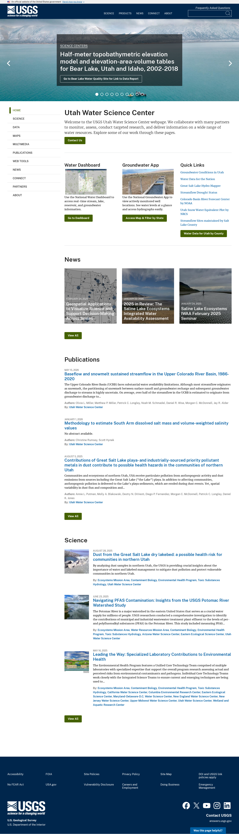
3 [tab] (106, 94)
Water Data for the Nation (197, 179)
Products (125, 13)
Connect (154, 13)
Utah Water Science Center (86, 407)
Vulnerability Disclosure (99, 784)
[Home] (22, 16)
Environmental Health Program (177, 580)
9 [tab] (137, 94)
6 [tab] (122, 94)
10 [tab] (142, 94)
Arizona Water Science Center (160, 634)
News (139, 13)
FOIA (49, 774)
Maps (16, 135)
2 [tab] (101, 94)
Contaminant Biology (144, 580)
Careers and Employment (130, 786)
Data (16, 127)
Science (109, 13)
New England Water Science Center (195, 696)
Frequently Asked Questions (213, 8)
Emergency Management (207, 786)
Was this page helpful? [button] (208, 830)
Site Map (166, 774)
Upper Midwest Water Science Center (153, 700)
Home (17, 110)
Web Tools (21, 161)
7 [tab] (127, 94)
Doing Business (169, 784)
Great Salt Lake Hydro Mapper (200, 185)
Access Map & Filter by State (144, 218)
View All (73, 335)
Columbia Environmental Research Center (174, 692)
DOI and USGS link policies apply (210, 776)
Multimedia (21, 144)
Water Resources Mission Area (150, 630)
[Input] (210, 13)
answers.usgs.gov (220, 821)
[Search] (228, 13)
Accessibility (15, 774)
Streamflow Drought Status (198, 192)
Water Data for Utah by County (204, 233)
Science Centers (74, 46)
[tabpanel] (119, 60)
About (168, 13)
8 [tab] (132, 94)
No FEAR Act (15, 784)
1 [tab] (96, 94)
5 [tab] (116, 94)
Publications (22, 152)
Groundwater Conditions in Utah (202, 172)
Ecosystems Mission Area (114, 580)
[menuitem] (108, 11)
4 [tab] (111, 94)
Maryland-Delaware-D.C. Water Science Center (142, 696)
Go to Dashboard (78, 218)
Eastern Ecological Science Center (202, 634)
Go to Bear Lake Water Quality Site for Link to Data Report (101, 78)
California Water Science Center (127, 692)
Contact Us (75, 140)
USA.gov (51, 784)
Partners (20, 186)
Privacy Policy (131, 774)
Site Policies (91, 774)
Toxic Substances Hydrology (123, 634)
